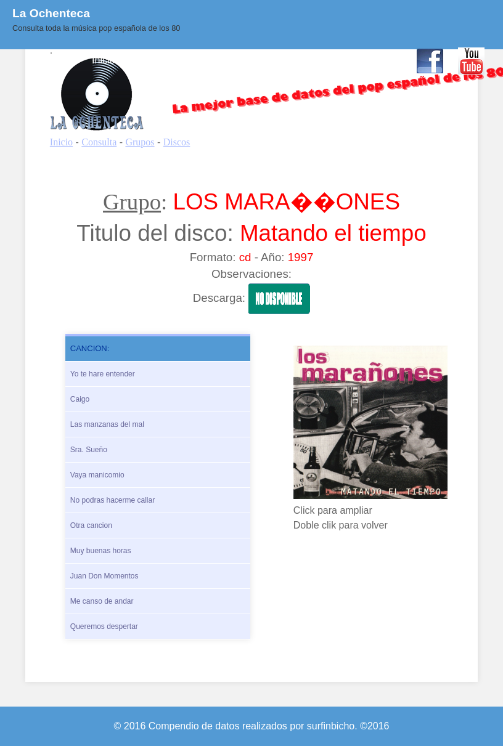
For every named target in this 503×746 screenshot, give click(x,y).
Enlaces (329, 60)
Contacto (381, 60)
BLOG (282, 60)
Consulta (149, 60)
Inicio (103, 60)
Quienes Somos (219, 60)
